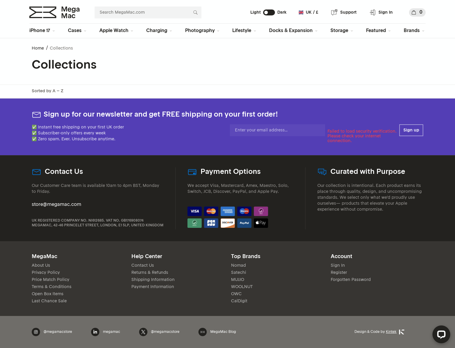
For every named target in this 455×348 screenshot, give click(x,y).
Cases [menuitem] (75, 30)
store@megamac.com (56, 204)
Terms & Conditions (51, 287)
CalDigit (239, 301)
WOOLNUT (242, 287)
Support (344, 12)
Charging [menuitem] (156, 30)
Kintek (395, 332)
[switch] (269, 12)
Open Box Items (47, 294)
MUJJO (237, 280)
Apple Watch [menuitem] (113, 30)
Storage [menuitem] (339, 30)
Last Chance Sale (49, 301)
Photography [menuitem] (200, 30)
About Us (41, 265)
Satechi (238, 273)
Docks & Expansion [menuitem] (291, 30)
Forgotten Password (351, 280)
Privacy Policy (46, 273)
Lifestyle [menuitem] (241, 30)
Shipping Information (153, 280)
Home (38, 48)
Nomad (238, 265)
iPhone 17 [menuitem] (39, 30)
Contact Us (142, 265)
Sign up (411, 130)
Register (339, 273)
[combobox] (148, 12)
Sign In (381, 12)
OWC (236, 294)
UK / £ (308, 12)
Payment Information (152, 287)
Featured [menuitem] (376, 30)
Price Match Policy (50, 280)
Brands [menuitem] (412, 30)
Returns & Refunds (149, 273)
